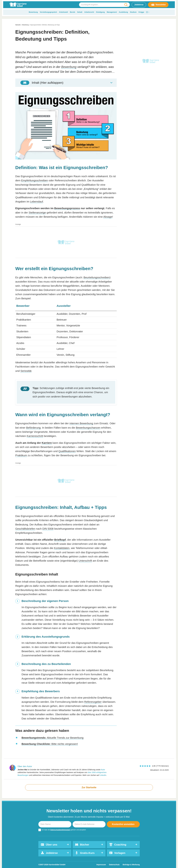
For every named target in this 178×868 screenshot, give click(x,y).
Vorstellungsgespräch (48, 12)
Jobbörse (138, 5)
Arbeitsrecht (89, 12)
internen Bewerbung (81, 423)
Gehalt (79, 12)
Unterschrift (85, 560)
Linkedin (103, 775)
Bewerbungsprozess (67, 208)
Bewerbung (33, 12)
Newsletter (158, 5)
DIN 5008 (48, 528)
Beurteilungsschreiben (96, 277)
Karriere (47, 442)
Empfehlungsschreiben (34, 180)
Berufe (72, 12)
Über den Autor (25, 766)
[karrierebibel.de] (18, 5)
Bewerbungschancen (88, 427)
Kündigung (100, 12)
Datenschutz (114, 865)
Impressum (101, 865)
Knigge (141, 12)
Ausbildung (123, 12)
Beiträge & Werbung (131, 865)
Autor (103, 770)
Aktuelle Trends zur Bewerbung (52, 737)
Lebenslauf (36, 201)
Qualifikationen (67, 451)
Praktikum (21, 455)
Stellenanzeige (37, 212)
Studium (133, 12)
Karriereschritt (35, 436)
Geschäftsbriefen (25, 528)
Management (112, 12)
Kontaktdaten (62, 548)
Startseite (18, 25)
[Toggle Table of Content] (66, 83)
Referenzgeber (93, 701)
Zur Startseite (89, 787)
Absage (107, 216)
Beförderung (33, 427)
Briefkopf (60, 539)
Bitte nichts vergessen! (50, 743)
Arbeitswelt (63, 12)
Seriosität (25, 370)
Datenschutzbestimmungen (60, 830)
